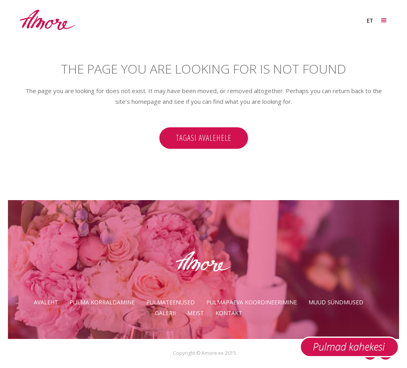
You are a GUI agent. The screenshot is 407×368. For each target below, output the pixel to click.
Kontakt (228, 313)
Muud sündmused (335, 302)
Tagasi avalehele (203, 137)
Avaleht (46, 302)
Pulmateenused (170, 302)
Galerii (165, 313)
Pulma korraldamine (102, 302)
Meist (195, 313)
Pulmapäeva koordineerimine (251, 302)
